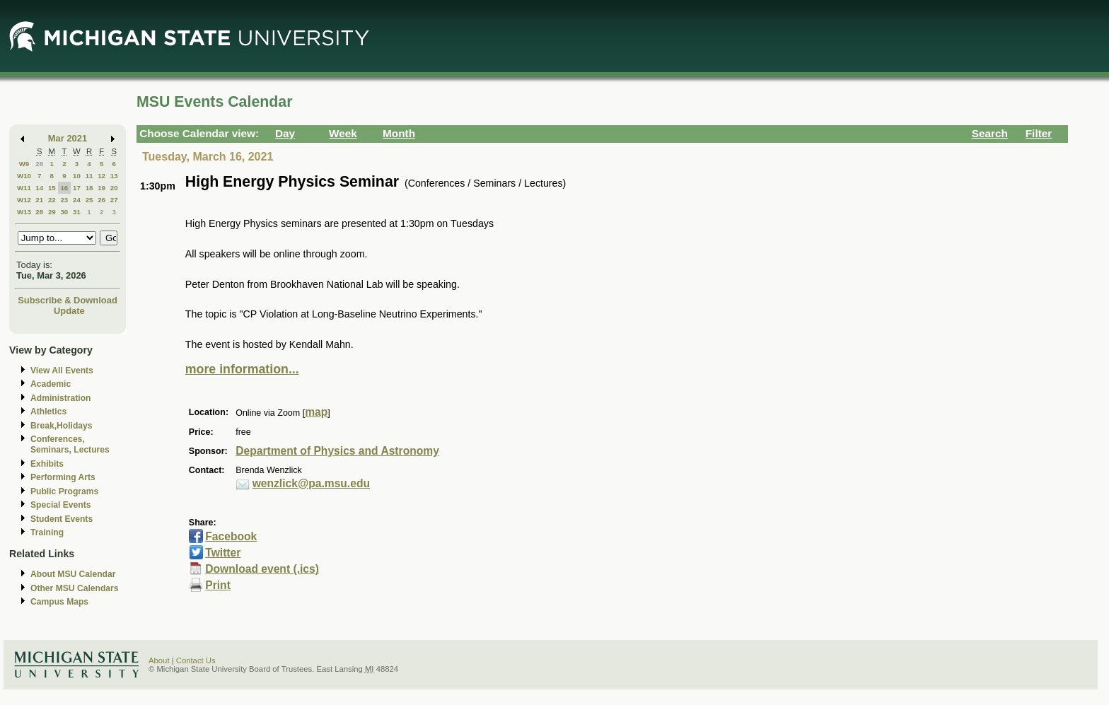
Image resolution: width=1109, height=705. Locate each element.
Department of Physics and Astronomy (337, 451)
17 (77, 188)
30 (64, 212)
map (316, 412)
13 (114, 176)
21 (39, 200)
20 (114, 188)
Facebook (231, 536)
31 (77, 212)
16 (64, 188)
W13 (24, 212)
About (159, 660)
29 (52, 212)
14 (39, 188)
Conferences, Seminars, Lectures (70, 444)
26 (101, 200)
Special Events (60, 505)
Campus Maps (59, 602)
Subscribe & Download (67, 300)
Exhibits (47, 464)
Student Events (61, 519)
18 (89, 188)
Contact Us (196, 660)
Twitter (222, 553)
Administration (60, 398)
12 (101, 176)
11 (89, 176)
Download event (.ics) (262, 569)
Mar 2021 (67, 138)
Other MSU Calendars (74, 588)
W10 (24, 176)
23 (64, 200)
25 (89, 200)
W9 (24, 164)
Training (47, 532)
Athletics (48, 411)
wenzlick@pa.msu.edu (311, 483)
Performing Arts (62, 477)
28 (39, 164)
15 (52, 188)
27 (114, 200)
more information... (242, 369)
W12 (24, 200)
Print (218, 585)
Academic (50, 384)
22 (52, 200)
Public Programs (64, 491)
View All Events (61, 370)
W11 (24, 188)
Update (69, 310)
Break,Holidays (61, 426)
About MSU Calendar (72, 574)
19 (101, 188)
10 (77, 176)
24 (77, 200)
